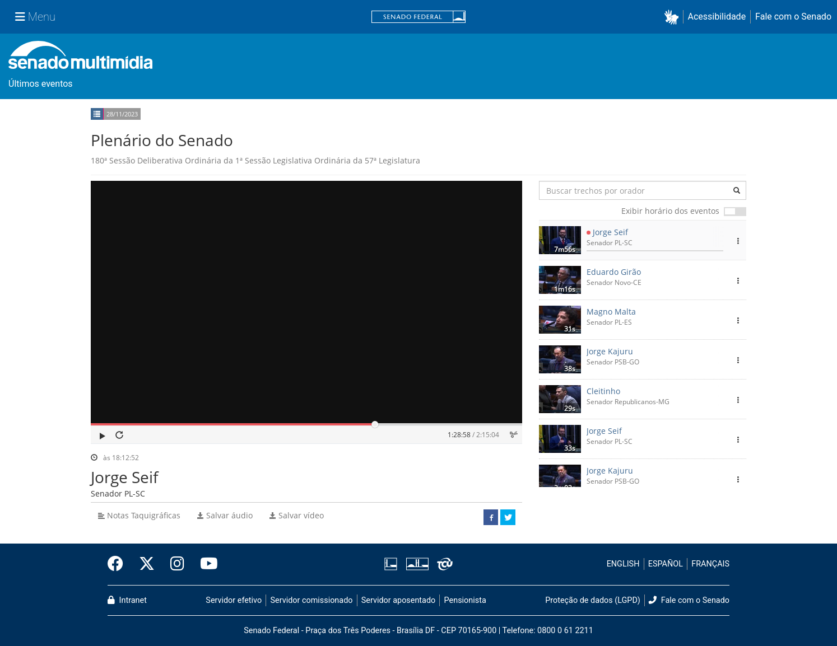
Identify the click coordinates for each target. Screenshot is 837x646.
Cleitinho (603, 391)
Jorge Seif (610, 232)
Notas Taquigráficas (139, 515)
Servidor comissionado (312, 600)
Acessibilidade (717, 16)
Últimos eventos (40, 83)
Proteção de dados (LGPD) (592, 600)
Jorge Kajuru (610, 351)
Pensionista (465, 600)
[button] (673, 17)
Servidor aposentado (398, 600)
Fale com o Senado (793, 16)
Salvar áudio (225, 515)
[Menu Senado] (35, 16)
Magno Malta (611, 311)
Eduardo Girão (614, 271)
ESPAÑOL (665, 564)
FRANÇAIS (710, 564)
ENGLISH (623, 564)
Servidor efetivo (234, 600)
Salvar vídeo (296, 515)
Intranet (127, 600)
